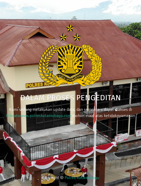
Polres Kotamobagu (82, 177)
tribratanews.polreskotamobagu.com (38, 115)
